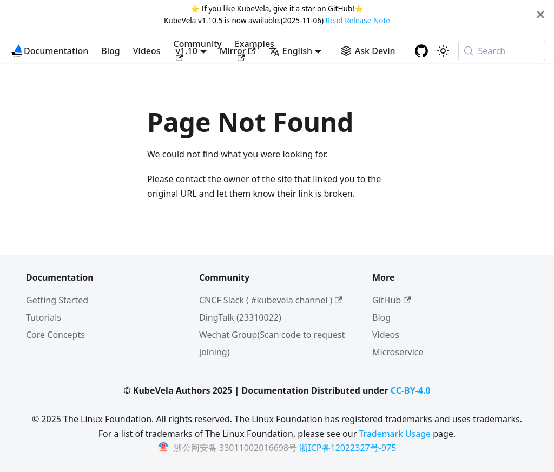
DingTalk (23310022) (240, 317)
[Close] (540, 15)
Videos (147, 51)
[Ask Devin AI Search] (368, 51)
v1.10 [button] (186, 51)
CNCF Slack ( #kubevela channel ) (270, 300)
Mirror (238, 51)
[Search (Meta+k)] (501, 51)
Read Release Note (358, 20)
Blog (110, 51)
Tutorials (43, 317)
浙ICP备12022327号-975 (347, 448)
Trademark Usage (395, 434)
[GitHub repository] (421, 50)
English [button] (290, 51)
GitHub (340, 8)
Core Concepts (55, 335)
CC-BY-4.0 (411, 390)
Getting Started (57, 300)
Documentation (56, 51)
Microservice (398, 352)
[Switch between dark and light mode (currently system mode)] (443, 50)
